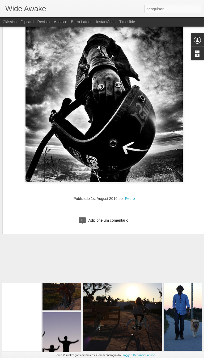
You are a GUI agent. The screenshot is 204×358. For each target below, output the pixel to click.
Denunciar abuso (144, 355)
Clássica (10, 22)
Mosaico (60, 22)
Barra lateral (81, 22)
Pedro (130, 173)
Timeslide (127, 22)
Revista (43, 22)
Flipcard (27, 22)
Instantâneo (106, 22)
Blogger (126, 355)
